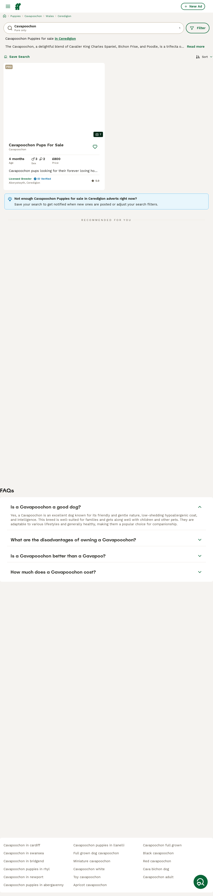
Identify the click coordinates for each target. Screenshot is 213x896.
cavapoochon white (89, 869)
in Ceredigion (65, 39)
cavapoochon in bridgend (24, 861)
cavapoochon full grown (162, 845)
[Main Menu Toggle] (8, 6)
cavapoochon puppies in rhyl (27, 869)
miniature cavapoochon (91, 861)
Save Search (17, 57)
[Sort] (204, 56)
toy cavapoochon (87, 877)
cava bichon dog (156, 869)
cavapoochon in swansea (24, 853)
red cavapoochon (157, 861)
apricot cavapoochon (90, 885)
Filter (197, 28)
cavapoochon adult (158, 877)
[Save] (95, 146)
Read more (196, 47)
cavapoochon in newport (23, 877)
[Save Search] (201, 882)
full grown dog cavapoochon (96, 853)
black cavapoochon (158, 853)
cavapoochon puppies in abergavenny (34, 885)
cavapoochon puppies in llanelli (98, 845)
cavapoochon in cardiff (22, 845)
